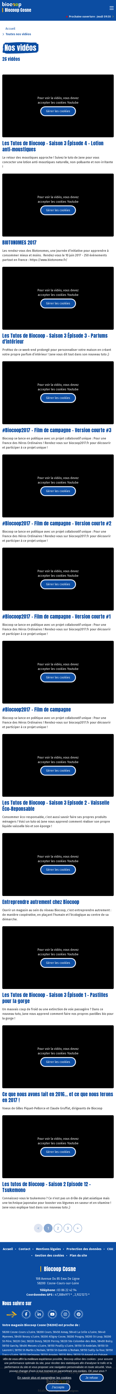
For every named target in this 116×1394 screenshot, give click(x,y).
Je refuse (91, 1377)
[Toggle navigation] (112, 9)
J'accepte (58, 1387)
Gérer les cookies (58, 111)
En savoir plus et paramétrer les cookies (44, 1377)
